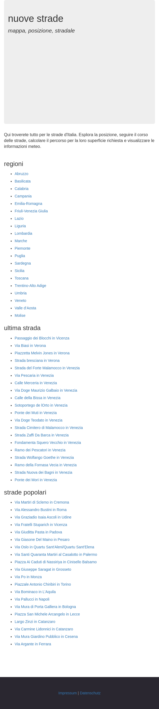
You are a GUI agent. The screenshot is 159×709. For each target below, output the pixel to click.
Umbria (21, 293)
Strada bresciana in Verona (37, 360)
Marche (21, 241)
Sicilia (20, 271)
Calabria (21, 189)
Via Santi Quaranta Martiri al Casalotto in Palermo (56, 554)
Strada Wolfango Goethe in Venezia (44, 457)
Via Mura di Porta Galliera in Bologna (45, 607)
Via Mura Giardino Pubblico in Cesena (46, 636)
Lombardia (23, 233)
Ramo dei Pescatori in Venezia (40, 450)
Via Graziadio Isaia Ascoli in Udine (43, 517)
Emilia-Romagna (28, 203)
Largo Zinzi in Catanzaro (35, 621)
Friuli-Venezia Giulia (31, 211)
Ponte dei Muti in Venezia (36, 413)
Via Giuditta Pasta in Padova (38, 532)
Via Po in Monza (28, 577)
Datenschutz (90, 693)
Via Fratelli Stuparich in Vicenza (41, 524)
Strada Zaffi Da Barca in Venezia (42, 435)
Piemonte (22, 248)
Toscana (21, 278)
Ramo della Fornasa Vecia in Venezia (46, 465)
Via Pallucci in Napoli (32, 599)
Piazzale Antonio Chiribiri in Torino (43, 584)
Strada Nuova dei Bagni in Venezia (43, 472)
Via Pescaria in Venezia (34, 375)
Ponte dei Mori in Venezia (36, 480)
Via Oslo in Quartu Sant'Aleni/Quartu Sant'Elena (54, 547)
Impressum (67, 693)
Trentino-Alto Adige (30, 285)
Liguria (20, 226)
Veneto (20, 300)
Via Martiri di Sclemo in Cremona (42, 502)
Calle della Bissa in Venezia (37, 398)
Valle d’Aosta (25, 308)
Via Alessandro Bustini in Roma (41, 510)
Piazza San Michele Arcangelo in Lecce (47, 614)
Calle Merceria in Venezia (36, 383)
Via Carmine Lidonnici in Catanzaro (44, 629)
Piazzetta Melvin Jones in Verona (42, 353)
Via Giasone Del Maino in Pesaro (42, 539)
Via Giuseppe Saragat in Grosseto (43, 569)
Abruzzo (21, 174)
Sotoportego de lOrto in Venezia (41, 405)
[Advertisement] (79, 76)
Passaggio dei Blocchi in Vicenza (42, 338)
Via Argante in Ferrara (33, 644)
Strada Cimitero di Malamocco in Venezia (49, 428)
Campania (23, 196)
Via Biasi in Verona (30, 345)
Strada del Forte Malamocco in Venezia (47, 368)
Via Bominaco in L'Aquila (35, 592)
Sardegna (23, 263)
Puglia (20, 256)
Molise (20, 315)
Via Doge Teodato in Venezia (38, 420)
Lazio (19, 218)
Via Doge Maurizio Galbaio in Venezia (46, 390)
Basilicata (23, 181)
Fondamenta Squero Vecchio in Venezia (48, 442)
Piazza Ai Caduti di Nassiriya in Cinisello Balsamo (56, 562)
